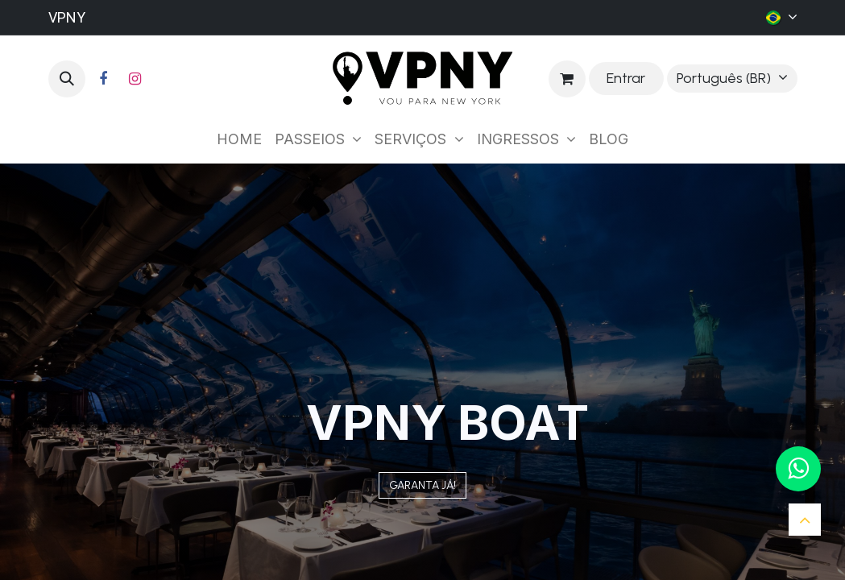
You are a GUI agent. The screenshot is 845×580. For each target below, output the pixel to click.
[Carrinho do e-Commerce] (567, 78)
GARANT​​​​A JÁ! (422, 485)
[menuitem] (239, 139)
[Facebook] (103, 78)
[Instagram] (135, 78)
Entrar (626, 78)
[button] (66, 78)
